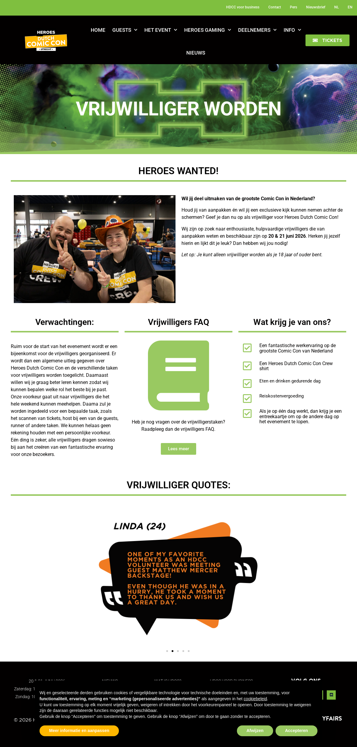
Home (98, 30)
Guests (124, 30)
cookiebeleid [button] (255, 698)
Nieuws (195, 53)
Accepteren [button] (296, 730)
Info (292, 30)
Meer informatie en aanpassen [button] (79, 730)
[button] (327, 40)
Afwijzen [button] (255, 730)
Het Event (160, 30)
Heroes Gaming (207, 30)
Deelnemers (257, 30)
